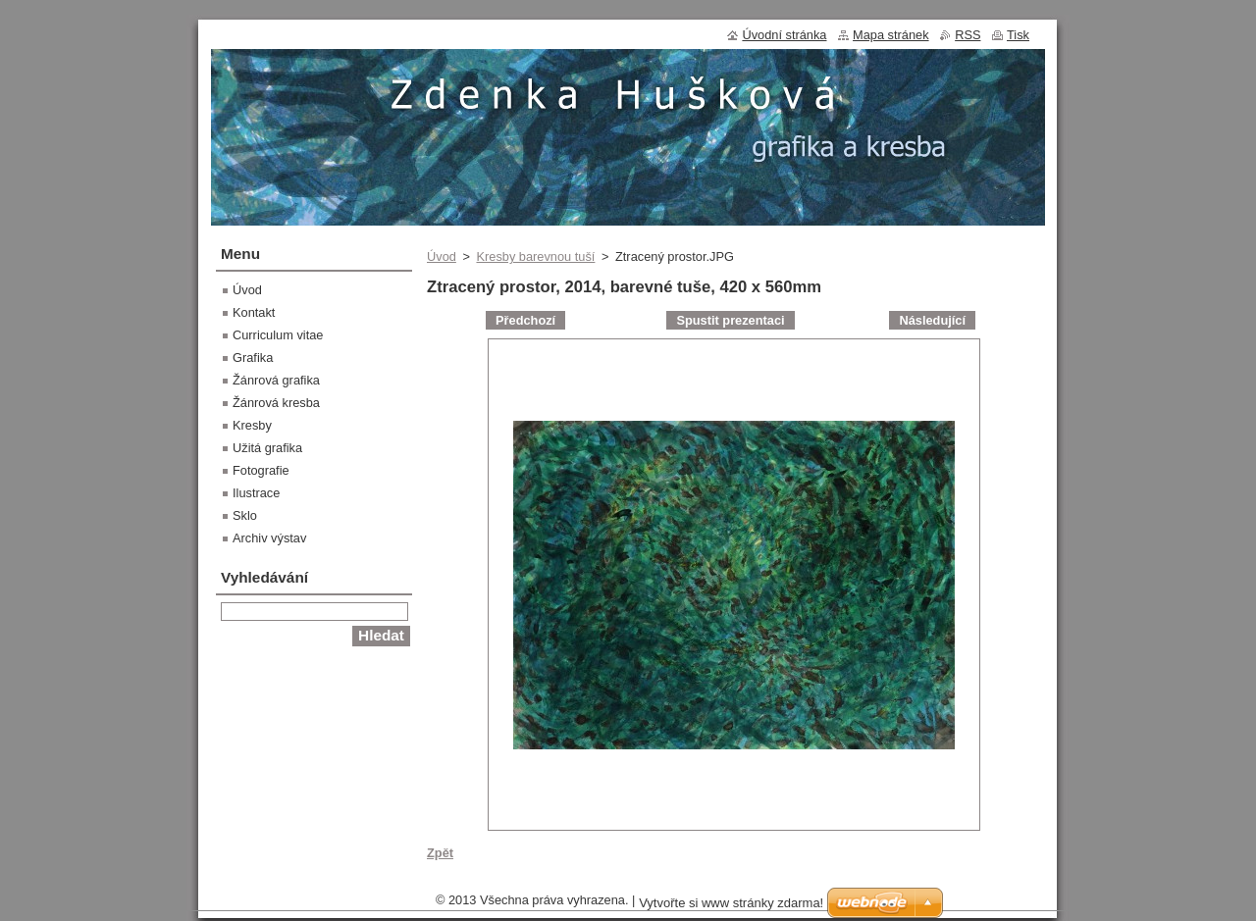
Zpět (440, 852)
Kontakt (254, 312)
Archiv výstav (269, 538)
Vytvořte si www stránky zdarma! (731, 902)
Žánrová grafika (276, 380)
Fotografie (261, 470)
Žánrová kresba (276, 402)
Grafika (253, 357)
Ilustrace (256, 493)
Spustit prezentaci (730, 320)
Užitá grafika (267, 447)
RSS (967, 34)
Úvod (441, 256)
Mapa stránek (891, 34)
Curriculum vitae (278, 335)
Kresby (252, 425)
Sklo (245, 515)
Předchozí (525, 320)
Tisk (1018, 34)
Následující (932, 320)
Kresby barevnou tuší (535, 256)
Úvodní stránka (784, 34)
